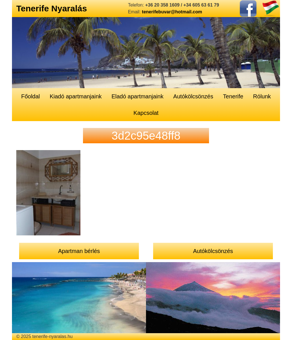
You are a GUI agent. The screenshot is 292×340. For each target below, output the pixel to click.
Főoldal (30, 96)
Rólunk (262, 96)
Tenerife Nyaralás (51, 8)
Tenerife (233, 96)
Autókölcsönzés (193, 96)
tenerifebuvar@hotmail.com (172, 11)
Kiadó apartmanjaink (76, 96)
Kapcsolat (146, 113)
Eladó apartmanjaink (137, 96)
